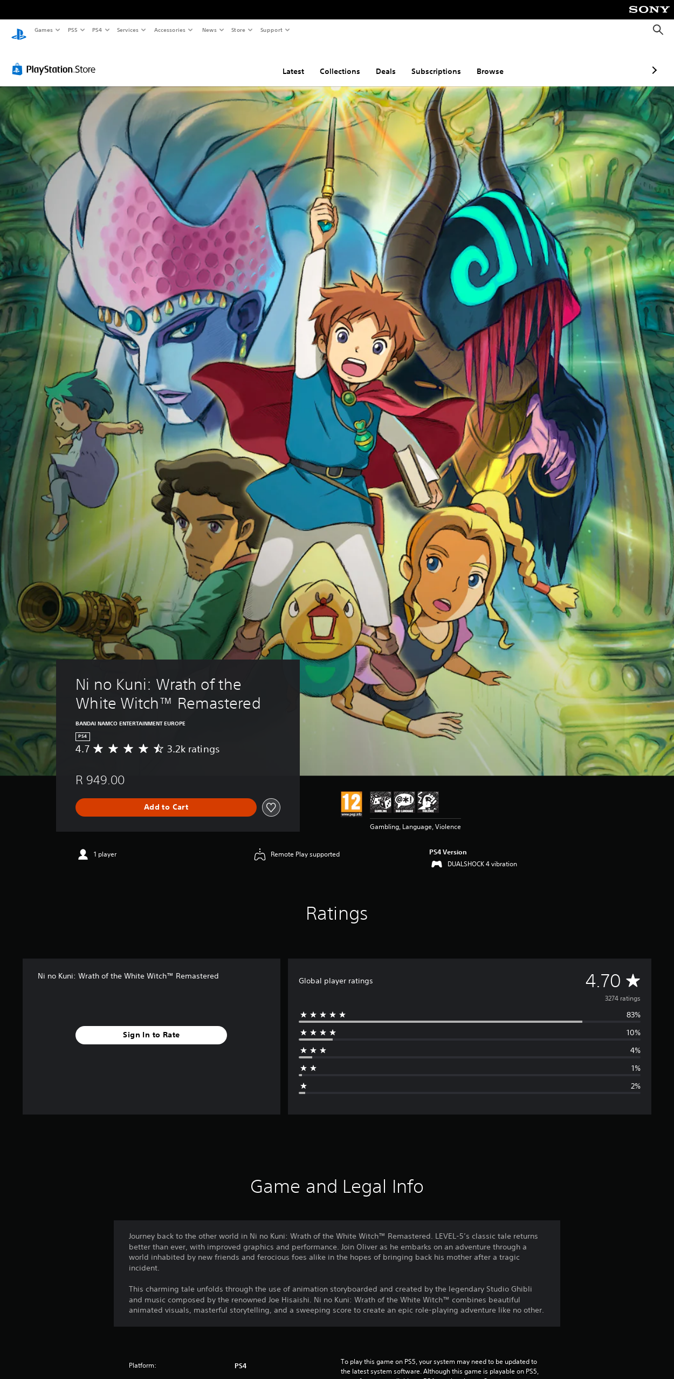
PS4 (97, 29)
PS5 (72, 29)
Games (43, 29)
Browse (432, 61)
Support (271, 29)
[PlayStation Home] (19, 30)
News (209, 29)
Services (128, 29)
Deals (329, 61)
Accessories (169, 29)
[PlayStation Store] (56, 58)
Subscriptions (379, 61)
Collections (283, 61)
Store (238, 29)
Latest (236, 61)
